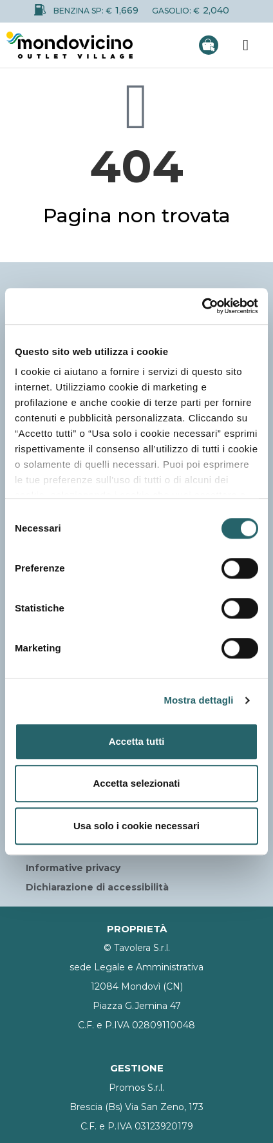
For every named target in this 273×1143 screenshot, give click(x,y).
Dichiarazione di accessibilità (97, 887)
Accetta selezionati (136, 783)
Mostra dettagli (198, 700)
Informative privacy (73, 868)
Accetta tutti (137, 741)
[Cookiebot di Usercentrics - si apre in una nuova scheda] (202, 306)
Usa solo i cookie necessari (136, 825)
